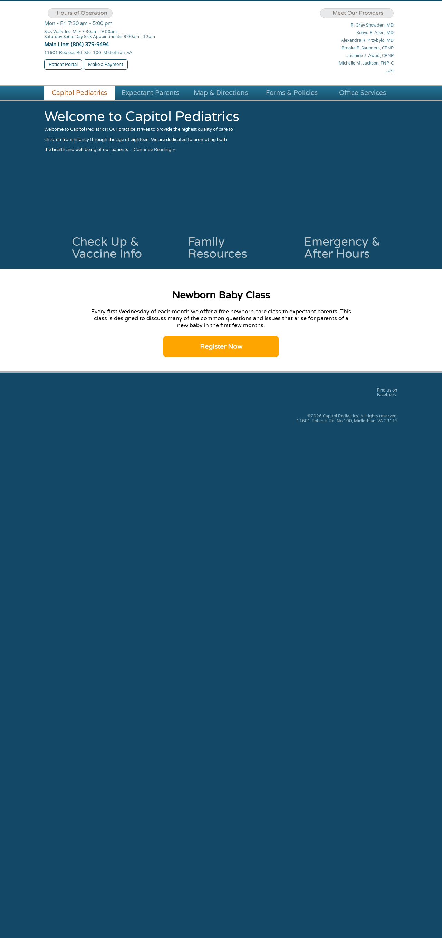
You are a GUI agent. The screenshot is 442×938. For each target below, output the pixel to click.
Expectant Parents (150, 93)
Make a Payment (105, 64)
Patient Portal (63, 64)
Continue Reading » (154, 149)
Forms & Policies (292, 93)
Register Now (221, 346)
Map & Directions (221, 93)
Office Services (362, 93)
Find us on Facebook (387, 392)
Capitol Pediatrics (79, 93)
